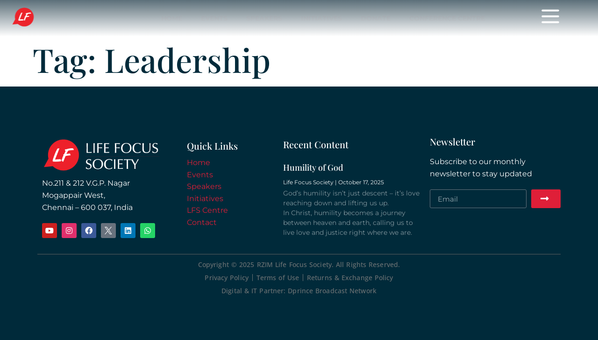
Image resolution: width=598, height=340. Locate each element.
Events (214, 18)
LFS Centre (207, 210)
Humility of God (313, 167)
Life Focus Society (47, 17)
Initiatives (321, 18)
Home (171, 18)
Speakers (264, 18)
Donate (376, 18)
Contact (202, 222)
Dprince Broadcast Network (332, 290)
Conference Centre (447, 18)
